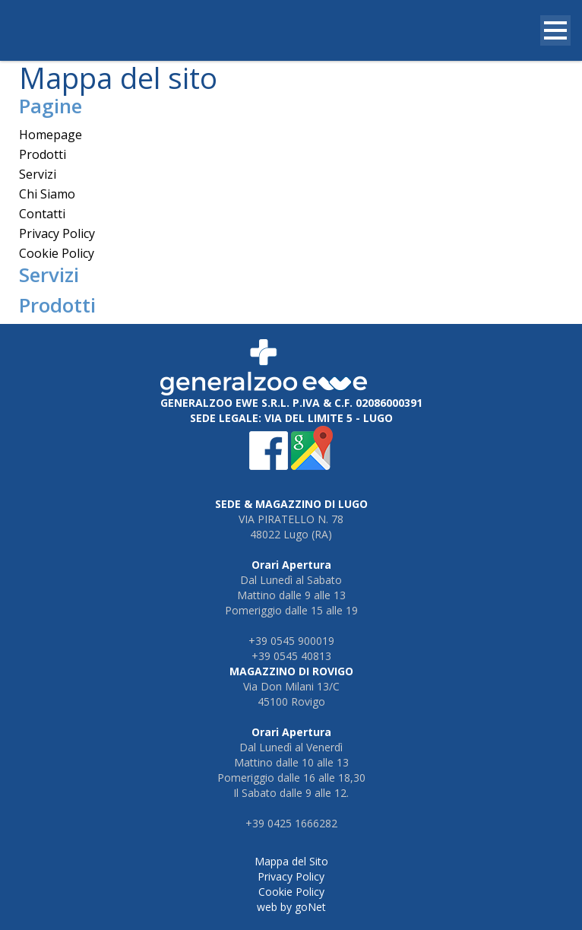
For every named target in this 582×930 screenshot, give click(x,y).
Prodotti (42, 154)
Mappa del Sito (291, 861)
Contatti (42, 213)
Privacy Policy (57, 233)
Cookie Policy (56, 253)
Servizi (37, 174)
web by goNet (291, 907)
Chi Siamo (47, 194)
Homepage (50, 134)
